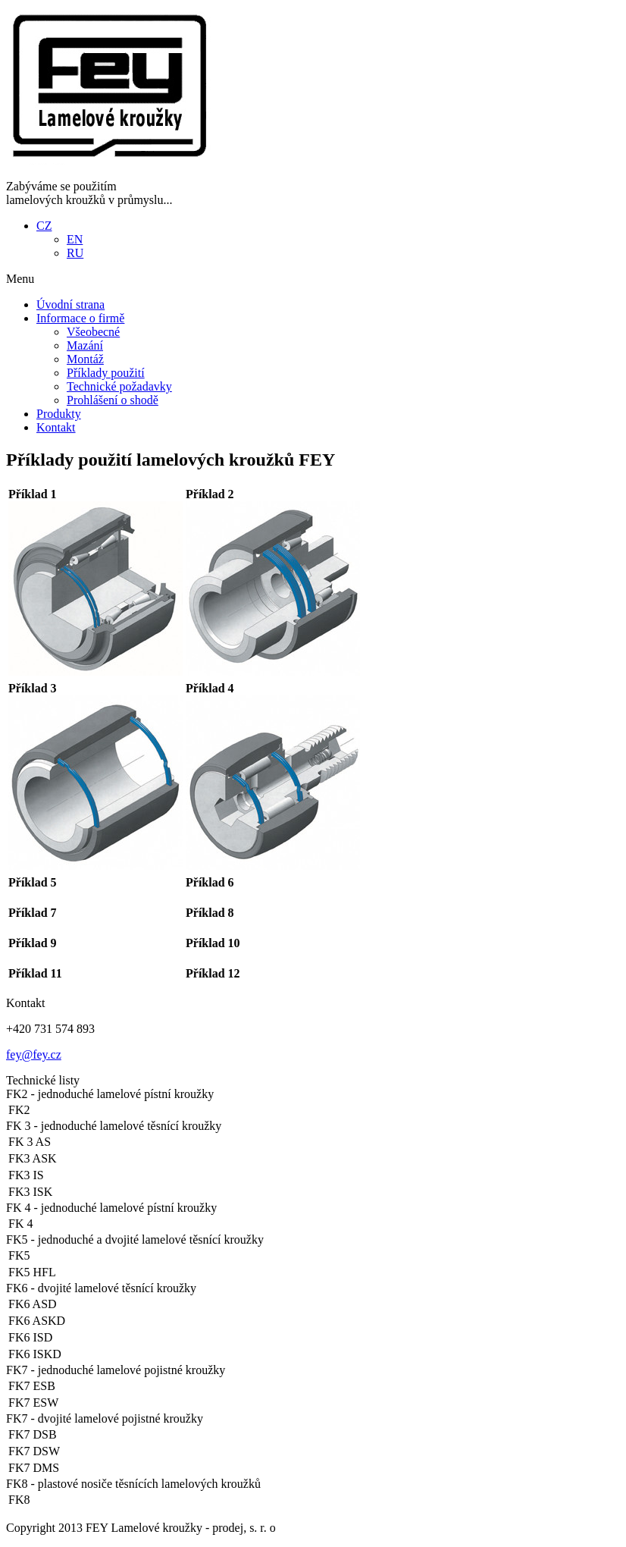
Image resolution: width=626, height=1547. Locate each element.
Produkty (58, 413)
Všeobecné (93, 331)
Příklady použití (106, 372)
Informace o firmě (80, 318)
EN (75, 239)
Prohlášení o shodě (112, 400)
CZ (44, 225)
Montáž (85, 359)
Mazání (85, 345)
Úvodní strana (70, 304)
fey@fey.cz (33, 1054)
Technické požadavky (119, 386)
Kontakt (56, 427)
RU (75, 252)
